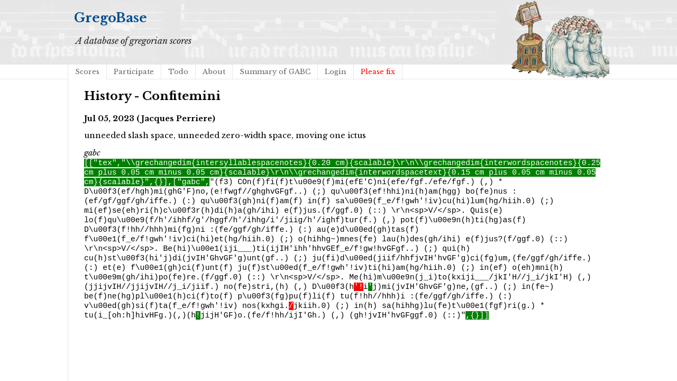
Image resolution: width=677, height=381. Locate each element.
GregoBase (110, 17)
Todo (178, 71)
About (214, 71)
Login (335, 71)
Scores (87, 71)
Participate (134, 71)
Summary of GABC (275, 71)
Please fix (378, 71)
